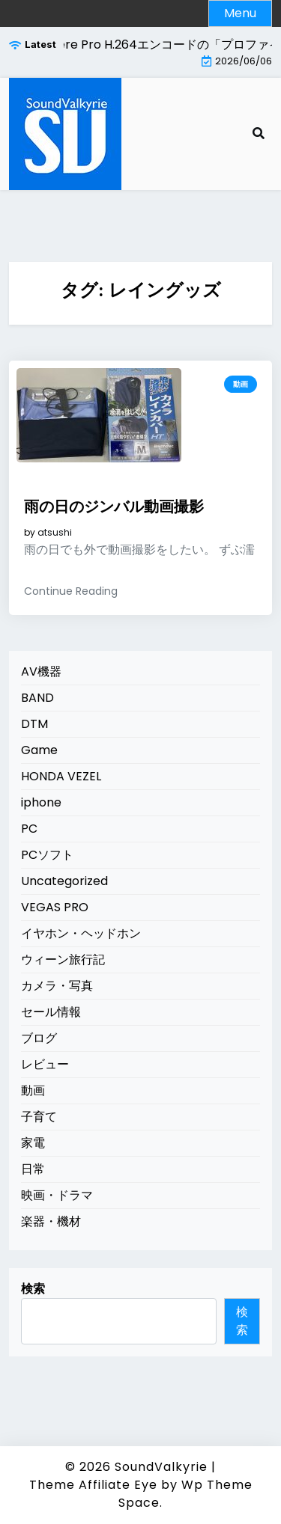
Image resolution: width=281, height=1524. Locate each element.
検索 (33, 1288)
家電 (33, 1142)
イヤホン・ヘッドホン (81, 933)
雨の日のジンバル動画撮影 (114, 506)
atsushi (54, 532)
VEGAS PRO (54, 907)
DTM (34, 723)
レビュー (45, 1064)
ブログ (39, 1038)
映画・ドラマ (57, 1195)
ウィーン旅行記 (63, 959)
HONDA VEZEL (61, 776)
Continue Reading (71, 591)
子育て (39, 1116)
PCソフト (47, 854)
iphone (41, 802)
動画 (240, 384)
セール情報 (51, 1011)
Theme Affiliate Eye (93, 1484)
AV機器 (41, 671)
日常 (33, 1169)
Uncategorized (64, 881)
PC (29, 828)
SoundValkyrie (161, 1466)
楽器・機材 (51, 1221)
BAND (37, 697)
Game (39, 750)
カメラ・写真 (57, 985)
